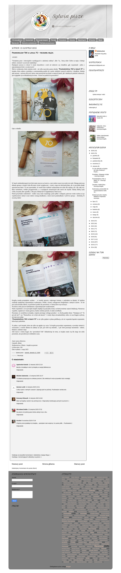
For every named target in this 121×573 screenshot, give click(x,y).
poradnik (64, 542)
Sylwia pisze (101, 51)
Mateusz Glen (83, 528)
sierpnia (95, 166)
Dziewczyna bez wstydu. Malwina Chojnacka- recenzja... (99, 196)
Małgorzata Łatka (97, 523)
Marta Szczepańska (104, 527)
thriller (88, 558)
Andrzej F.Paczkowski (75, 481)
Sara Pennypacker (95, 552)
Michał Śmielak (72, 532)
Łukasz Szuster (105, 521)
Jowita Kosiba (70, 505)
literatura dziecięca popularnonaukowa (71, 519)
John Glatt (100, 504)
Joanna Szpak (92, 504)
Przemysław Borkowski (76, 544)
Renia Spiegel (96, 548)
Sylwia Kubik (101, 556)
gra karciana (78, 498)
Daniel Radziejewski (98, 488)
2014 (92, 247)
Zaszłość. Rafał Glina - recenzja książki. (99, 185)
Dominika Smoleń (72, 490)
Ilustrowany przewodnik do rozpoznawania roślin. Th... (100, 190)
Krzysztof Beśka (105, 513)
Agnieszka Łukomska (102, 477)
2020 (92, 231)
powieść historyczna (95, 542)
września (95, 163)
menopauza (76, 530)
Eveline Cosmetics (66, 494)
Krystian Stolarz (94, 513)
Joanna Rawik (82, 504)
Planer (80, 540)
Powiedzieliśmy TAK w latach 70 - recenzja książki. (99, 180)
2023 (92, 223)
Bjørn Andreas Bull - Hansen (71, 484)
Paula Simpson (103, 536)
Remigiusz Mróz (66, 548)
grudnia (95, 155)
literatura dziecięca (102, 517)
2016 (92, 242)
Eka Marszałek (67, 492)
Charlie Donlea (65, 486)
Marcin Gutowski (99, 525)
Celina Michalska (103, 484)
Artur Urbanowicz (77, 482)
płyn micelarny (87, 540)
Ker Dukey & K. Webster (101, 509)
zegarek (90, 562)
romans (84, 550)
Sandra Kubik (85, 552)
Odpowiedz (19, 370)
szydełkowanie (80, 558)
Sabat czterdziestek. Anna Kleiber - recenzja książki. (103, 137)
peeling (73, 538)
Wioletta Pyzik (88, 560)
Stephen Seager (81, 556)
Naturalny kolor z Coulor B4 (102, 117)
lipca (94, 201)
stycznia (95, 217)
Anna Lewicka (87, 481)
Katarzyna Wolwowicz (80, 509)
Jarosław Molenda (104, 502)
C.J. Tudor (89, 484)
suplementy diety (91, 556)
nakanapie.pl (93, 107)
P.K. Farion (93, 536)
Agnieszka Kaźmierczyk (87, 477)
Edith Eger (106, 490)
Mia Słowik (90, 530)
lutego (95, 214)
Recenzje (20, 355)
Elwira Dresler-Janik (88, 492)
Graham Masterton (97, 498)
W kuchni (92, 40)
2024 (92, 221)
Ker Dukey (90, 509)
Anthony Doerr (67, 482)
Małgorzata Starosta (75, 525)
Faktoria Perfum (81, 496)
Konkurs (71, 511)
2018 (92, 236)
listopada (96, 158)
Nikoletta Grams (86, 534)
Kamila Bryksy (100, 505)
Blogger (68, 566)
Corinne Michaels (66, 488)
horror (95, 500)
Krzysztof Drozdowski (92, 515)
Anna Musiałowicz (97, 481)
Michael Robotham (99, 530)
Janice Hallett (95, 502)
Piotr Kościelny (103, 538)
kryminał (83, 513)
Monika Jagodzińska (102, 532)
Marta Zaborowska (68, 528)
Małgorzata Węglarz (87, 525)
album (63, 479)
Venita (70, 560)
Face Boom (71, 496)
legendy (86, 517)
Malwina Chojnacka (85, 523)
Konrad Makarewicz (82, 511)
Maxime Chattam (103, 528)
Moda (100, 40)
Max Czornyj (92, 529)
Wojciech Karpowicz (104, 560)
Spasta (63, 556)
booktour (82, 484)
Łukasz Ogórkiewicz (94, 521)
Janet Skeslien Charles (84, 502)
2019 (92, 234)
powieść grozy (83, 542)
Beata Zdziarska (92, 482)
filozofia (71, 498)
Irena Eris (102, 500)
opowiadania (71, 536)
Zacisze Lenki (20, 387)
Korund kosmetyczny (104, 511)
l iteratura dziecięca (77, 517)
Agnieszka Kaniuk (22, 364)
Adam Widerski (75, 477)
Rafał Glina (89, 546)
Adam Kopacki (65, 477)
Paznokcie (62, 40)
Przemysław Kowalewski (92, 544)
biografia (106, 483)
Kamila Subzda (71, 507)
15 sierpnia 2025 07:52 (35, 409)
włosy (95, 560)
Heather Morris (82, 500)
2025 (92, 153)
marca (95, 212)
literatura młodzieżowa (101, 519)
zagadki (73, 562)
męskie (83, 530)
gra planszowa (87, 498)
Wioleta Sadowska (22, 376)
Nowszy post (17, 464)
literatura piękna (82, 521)
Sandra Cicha (76, 552)
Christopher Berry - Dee (77, 486)
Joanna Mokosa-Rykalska (70, 504)
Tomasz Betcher (103, 558)
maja (94, 207)
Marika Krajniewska (83, 527)
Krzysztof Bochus (68, 515)
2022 (92, 226)
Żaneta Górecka (98, 562)
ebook (100, 490)
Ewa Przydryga (103, 494)
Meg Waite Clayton (66, 530)
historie (90, 500)
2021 (92, 228)
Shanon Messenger (72, 554)
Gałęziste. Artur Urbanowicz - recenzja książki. (102, 127)
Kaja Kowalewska (80, 505)
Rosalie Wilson (93, 550)
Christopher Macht (102, 486)
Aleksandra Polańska (86, 479)
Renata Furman (75, 548)
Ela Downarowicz (77, 492)
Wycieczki (15, 43)
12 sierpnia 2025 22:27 (36, 376)
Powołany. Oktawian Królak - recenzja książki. (100, 175)
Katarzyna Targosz (68, 509)
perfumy (79, 538)
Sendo (63, 554)
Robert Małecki (65, 550)
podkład (95, 540)
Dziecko (72, 40)
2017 (92, 239)
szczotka (72, 558)
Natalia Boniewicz (66, 534)
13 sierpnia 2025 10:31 (33, 387)
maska (76, 528)
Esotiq (105, 492)
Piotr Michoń (65, 540)
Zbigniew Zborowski (81, 562)
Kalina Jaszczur (91, 505)
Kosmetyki (29, 40)
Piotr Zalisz (73, 540)
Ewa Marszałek (85, 494)
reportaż (103, 548)
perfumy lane (87, 538)
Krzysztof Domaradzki (79, 515)
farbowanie (104, 496)
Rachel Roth (82, 546)
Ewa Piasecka (94, 494)
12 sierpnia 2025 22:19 (35, 364)
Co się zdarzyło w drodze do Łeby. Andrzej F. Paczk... (99, 170)
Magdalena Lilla (68, 523)
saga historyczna (66, 552)
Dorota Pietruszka (82, 490)
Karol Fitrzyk (80, 507)
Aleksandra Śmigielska (98, 479)
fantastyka (96, 496)
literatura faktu (88, 519)
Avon (84, 483)
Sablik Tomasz (103, 550)
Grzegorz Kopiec (72, 500)
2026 (92, 150)
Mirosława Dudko (22, 409)
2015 (92, 244)
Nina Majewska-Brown (97, 534)
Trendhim (64, 560)
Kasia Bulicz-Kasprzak (103, 507)
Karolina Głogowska (91, 507)
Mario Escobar (94, 527)
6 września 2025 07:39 (29, 420)
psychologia (74, 546)
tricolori (19, 420)
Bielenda (100, 482)
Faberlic (64, 496)
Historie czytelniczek (29, 43)
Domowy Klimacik (22, 398)
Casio (95, 484)
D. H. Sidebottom (86, 488)
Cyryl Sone (76, 488)
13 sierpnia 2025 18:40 (35, 398)
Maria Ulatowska (73, 527)
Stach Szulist (71, 556)
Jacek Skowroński (72, 502)
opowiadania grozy (82, 536)
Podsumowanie (103, 540)
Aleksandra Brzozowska (72, 479)
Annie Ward (106, 481)
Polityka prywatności (47, 43)
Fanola (89, 496)
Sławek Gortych (93, 554)
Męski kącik (82, 40)
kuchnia (66, 517)
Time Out (95, 558)
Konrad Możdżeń (93, 511)
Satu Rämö (104, 552)
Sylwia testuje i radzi (99, 94)
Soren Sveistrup (103, 554)
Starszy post (79, 464)
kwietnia (95, 209)
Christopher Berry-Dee (90, 486)
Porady (53, 40)
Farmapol (64, 498)
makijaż (76, 523)
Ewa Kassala (76, 494)
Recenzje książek (42, 40)
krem (77, 513)
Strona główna (17, 40)
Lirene (92, 517)
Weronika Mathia (78, 560)
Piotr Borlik (94, 538)
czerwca (95, 204)
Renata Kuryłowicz (85, 548)
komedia (64, 511)
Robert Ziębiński (76, 550)
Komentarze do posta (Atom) (28, 468)
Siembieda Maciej (83, 554)
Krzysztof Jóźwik (104, 515)
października (97, 161)
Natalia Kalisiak (76, 534)
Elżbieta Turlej (98, 492)
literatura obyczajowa (68, 521)
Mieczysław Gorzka (83, 532)
